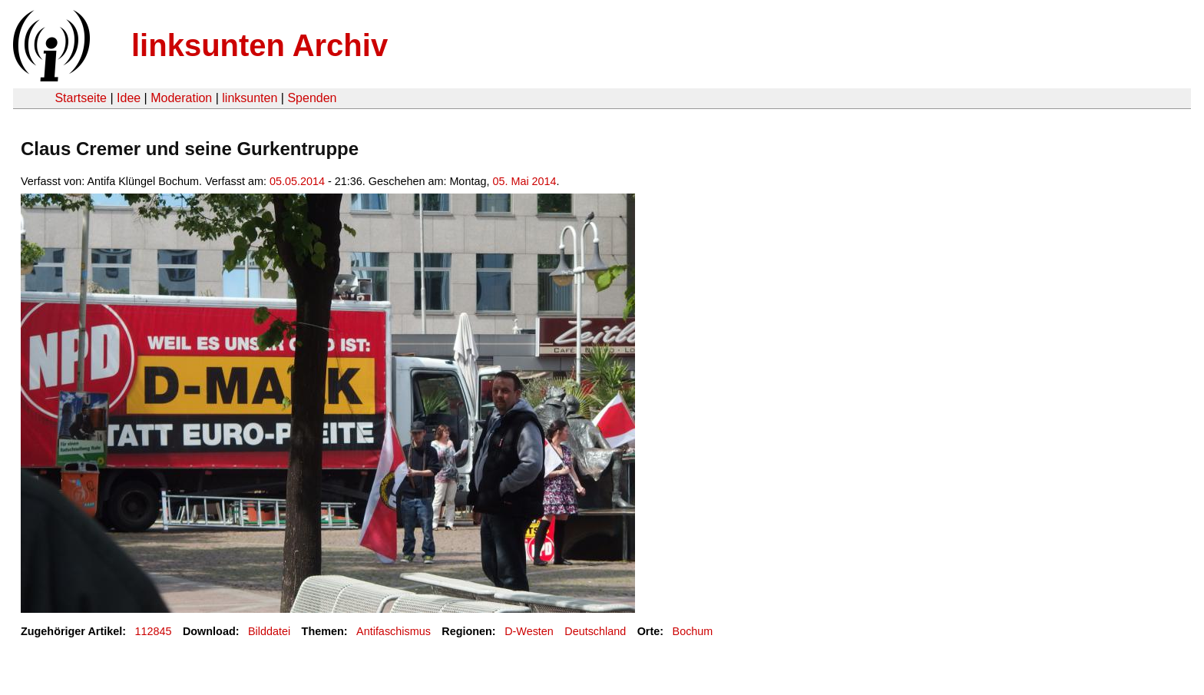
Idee (129, 97)
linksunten (249, 97)
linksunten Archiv (259, 45)
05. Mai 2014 (524, 181)
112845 (153, 631)
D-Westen (529, 631)
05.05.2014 (297, 181)
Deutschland (595, 631)
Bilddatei (269, 631)
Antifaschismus (393, 631)
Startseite (81, 97)
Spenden (311, 97)
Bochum (693, 631)
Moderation (181, 97)
